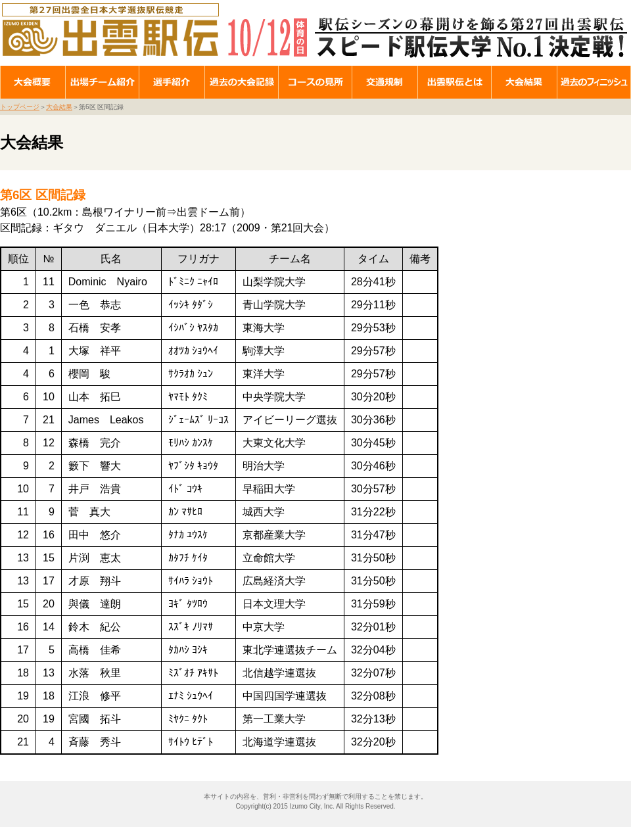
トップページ (19, 106)
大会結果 (59, 106)
